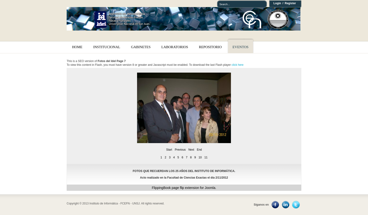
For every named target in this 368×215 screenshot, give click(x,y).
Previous (180, 149)
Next (191, 149)
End (199, 149)
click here (238, 64)
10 (200, 157)
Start (169, 149)
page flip (178, 188)
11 (205, 157)
